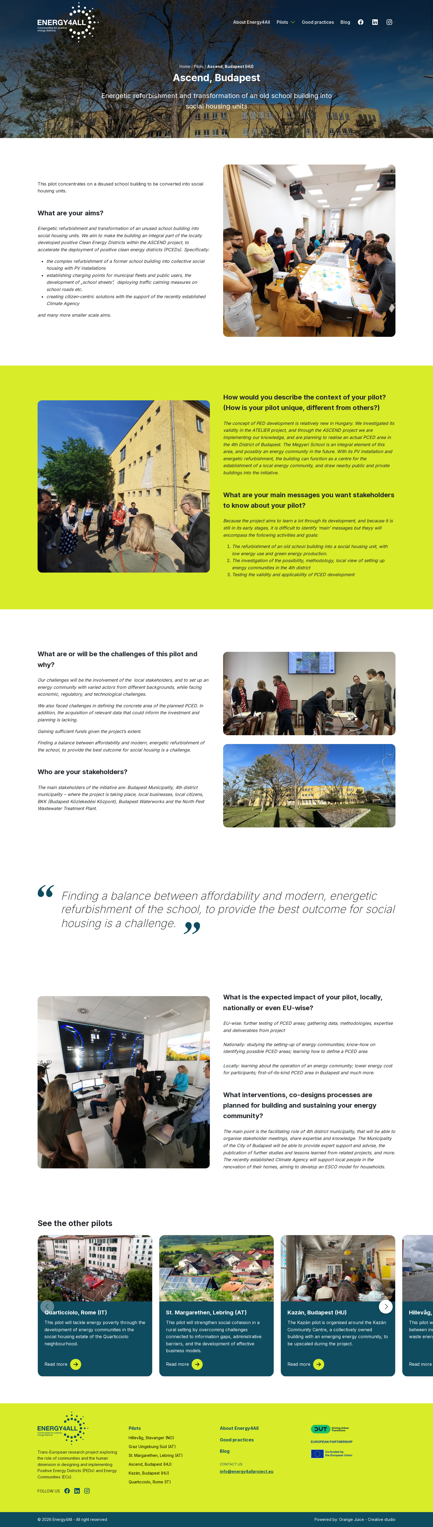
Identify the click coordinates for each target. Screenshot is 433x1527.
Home (184, 66)
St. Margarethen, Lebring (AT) (156, 1455)
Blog (345, 22)
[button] (386, 1307)
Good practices (318, 22)
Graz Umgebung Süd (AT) (152, 1446)
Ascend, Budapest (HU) (150, 1464)
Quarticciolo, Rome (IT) (150, 1482)
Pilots (282, 22)
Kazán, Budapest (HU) (149, 1473)
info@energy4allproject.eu (246, 1471)
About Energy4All (251, 22)
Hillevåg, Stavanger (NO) (151, 1437)
